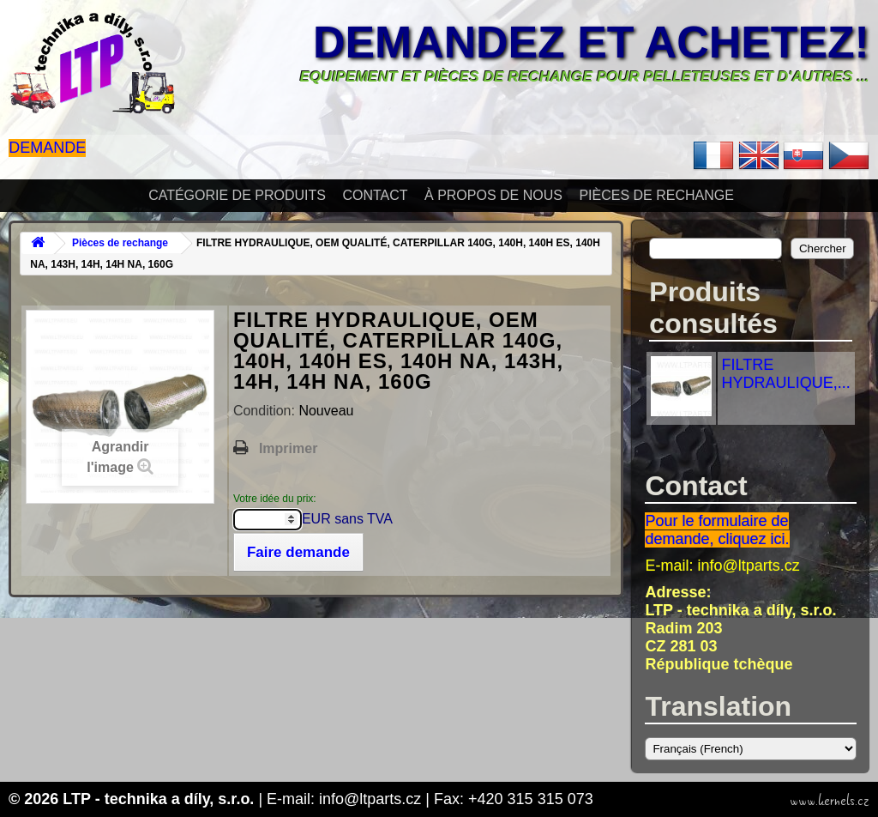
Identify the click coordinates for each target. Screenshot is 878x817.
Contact (374, 195)
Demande (47, 147)
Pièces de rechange (656, 195)
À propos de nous (493, 195)
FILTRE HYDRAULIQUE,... (786, 373)
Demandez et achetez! (591, 42)
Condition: (266, 410)
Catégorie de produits (237, 195)
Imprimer (288, 448)
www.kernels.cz (829, 800)
